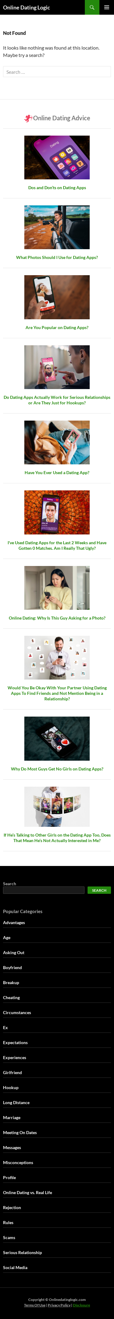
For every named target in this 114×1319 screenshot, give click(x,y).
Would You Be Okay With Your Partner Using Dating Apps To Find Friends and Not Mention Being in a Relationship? (57, 693)
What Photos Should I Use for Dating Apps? (57, 257)
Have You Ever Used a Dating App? (57, 472)
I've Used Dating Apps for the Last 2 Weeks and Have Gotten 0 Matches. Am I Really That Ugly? (57, 545)
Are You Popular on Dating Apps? (57, 327)
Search (9, 883)
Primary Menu (106, 7)
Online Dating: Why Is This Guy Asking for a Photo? (57, 617)
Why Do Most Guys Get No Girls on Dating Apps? (57, 768)
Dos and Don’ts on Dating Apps (57, 187)
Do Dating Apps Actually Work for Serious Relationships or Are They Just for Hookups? (57, 400)
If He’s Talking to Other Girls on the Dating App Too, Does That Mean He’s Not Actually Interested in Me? (57, 837)
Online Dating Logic (26, 7)
